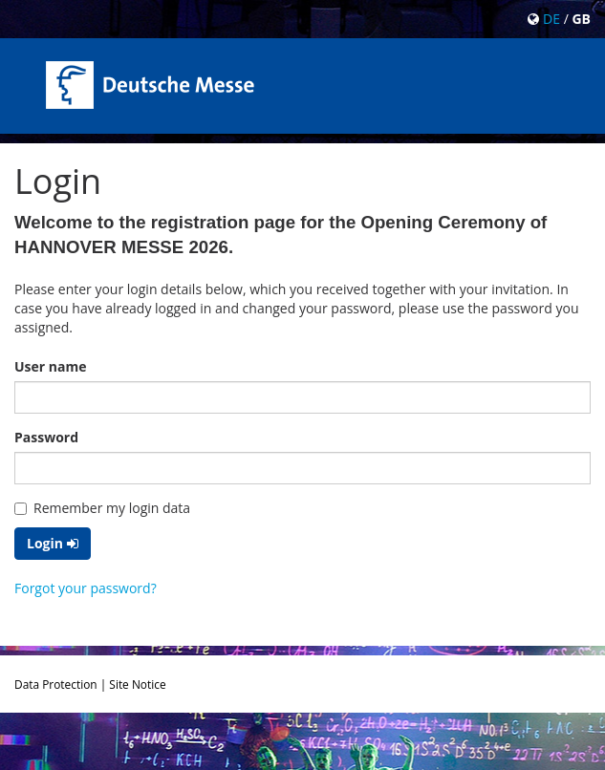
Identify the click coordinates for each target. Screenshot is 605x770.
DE (551, 19)
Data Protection (55, 684)
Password (46, 437)
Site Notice (137, 684)
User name (50, 366)
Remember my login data (102, 508)
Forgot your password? (85, 588)
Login (52, 543)
